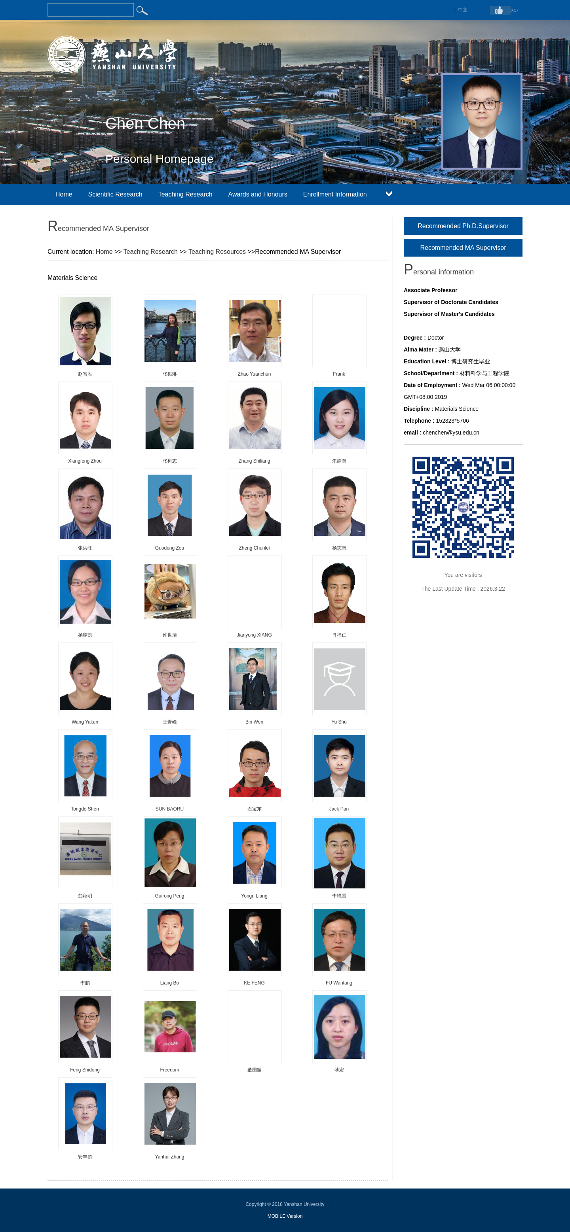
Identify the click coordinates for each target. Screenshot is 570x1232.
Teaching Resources (217, 251)
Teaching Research (185, 194)
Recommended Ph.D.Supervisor (463, 226)
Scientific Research (115, 194)
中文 (462, 10)
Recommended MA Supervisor (463, 247)
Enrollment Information (335, 194)
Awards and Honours (257, 194)
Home (63, 194)
